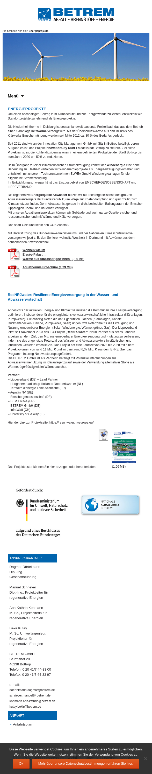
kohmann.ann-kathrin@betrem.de (32, 701)
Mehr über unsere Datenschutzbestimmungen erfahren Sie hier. (85, 763)
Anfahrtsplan (22, 724)
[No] (145, 758)
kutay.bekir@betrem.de (25, 706)
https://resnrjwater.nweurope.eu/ (71, 422)
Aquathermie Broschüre (40, 267)
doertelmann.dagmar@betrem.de (32, 690)
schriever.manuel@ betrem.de (30, 695)
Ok (21, 763)
